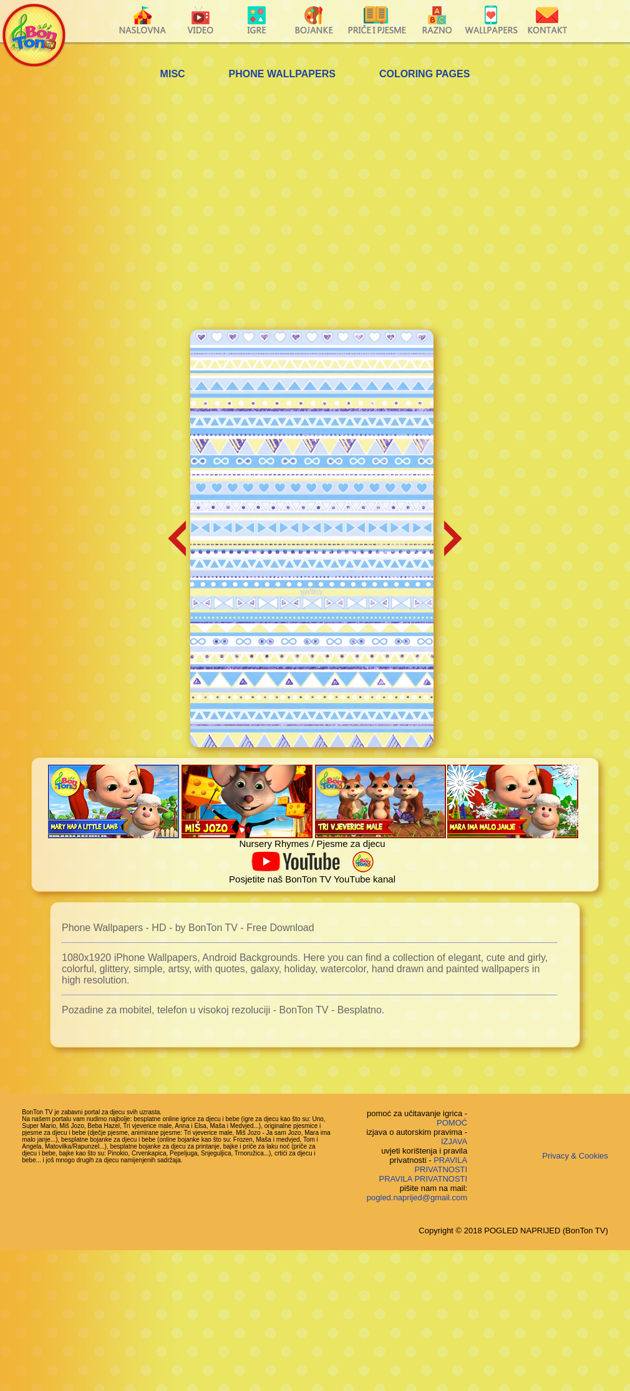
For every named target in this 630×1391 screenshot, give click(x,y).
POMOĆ (452, 1122)
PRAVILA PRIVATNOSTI (440, 1164)
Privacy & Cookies (575, 1155)
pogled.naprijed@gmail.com (417, 1197)
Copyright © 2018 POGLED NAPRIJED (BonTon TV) (513, 1230)
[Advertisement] (136, 206)
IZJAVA (454, 1141)
